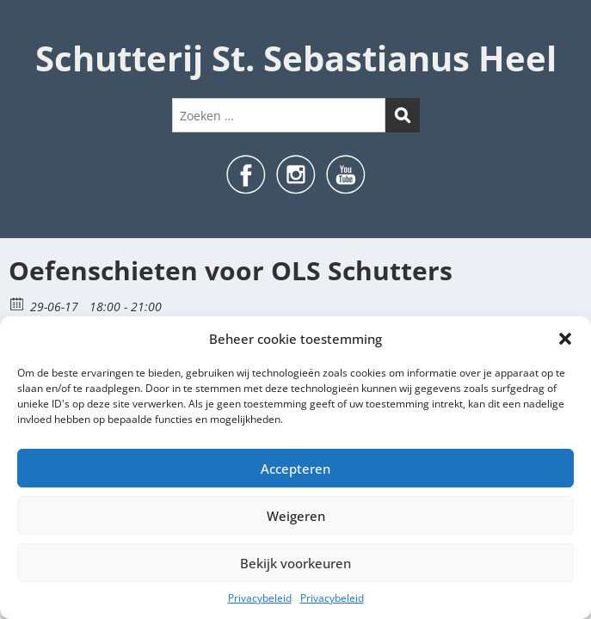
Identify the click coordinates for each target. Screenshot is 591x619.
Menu (31, 29)
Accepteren (295, 468)
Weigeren (296, 515)
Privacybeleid (260, 598)
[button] (565, 338)
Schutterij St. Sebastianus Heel (296, 58)
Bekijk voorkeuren (295, 563)
